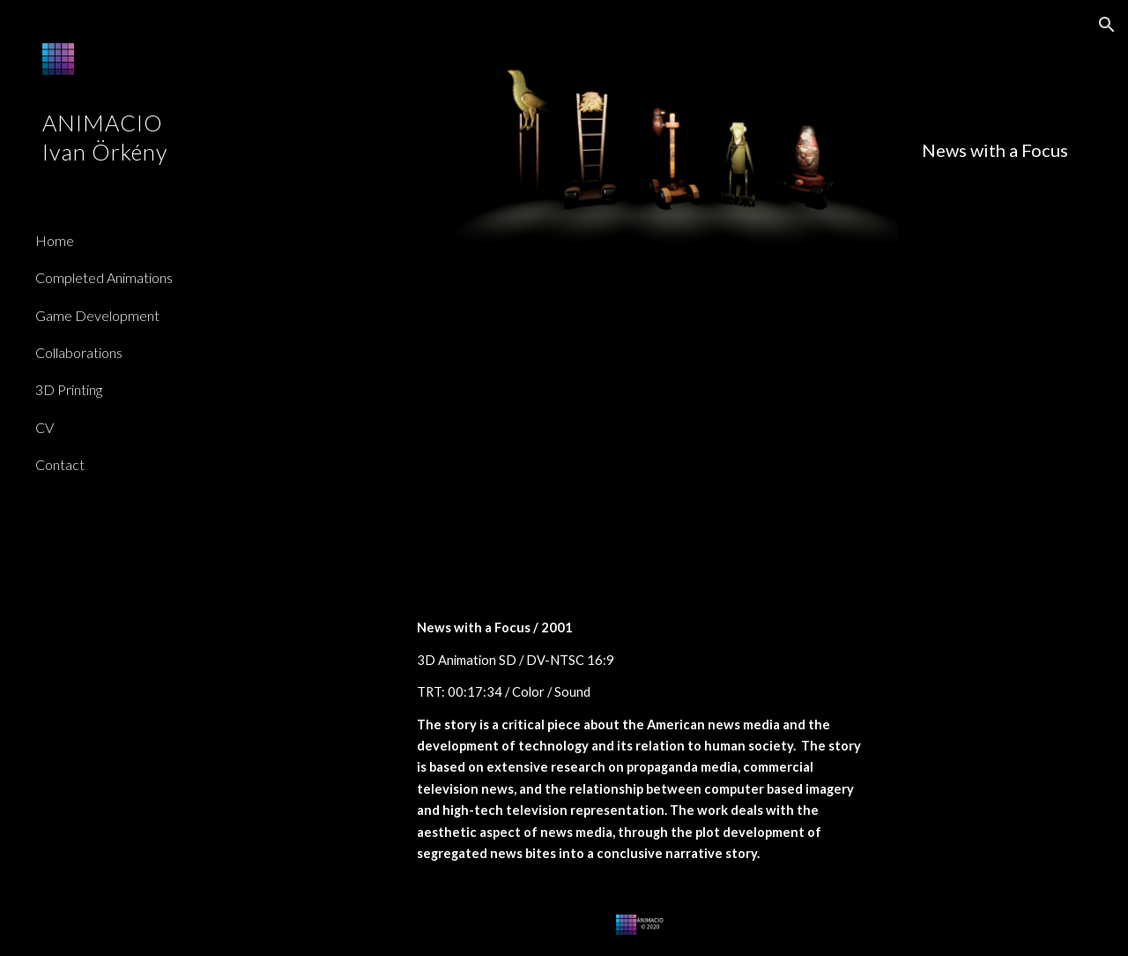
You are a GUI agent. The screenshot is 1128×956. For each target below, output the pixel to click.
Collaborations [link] (78, 352)
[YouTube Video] (639, 444)
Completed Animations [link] (104, 277)
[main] (674, 150)
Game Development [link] (97, 315)
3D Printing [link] (68, 389)
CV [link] (44, 427)
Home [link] (54, 240)
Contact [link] (60, 464)
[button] (1107, 25)
